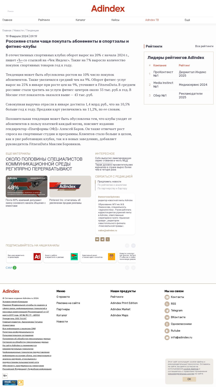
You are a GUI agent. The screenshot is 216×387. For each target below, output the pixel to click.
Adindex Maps (119, 315)
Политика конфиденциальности (18, 332)
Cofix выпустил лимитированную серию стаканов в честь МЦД (113, 159)
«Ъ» (20, 60)
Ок (189, 379)
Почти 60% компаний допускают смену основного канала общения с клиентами (26, 203)
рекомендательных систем (181, 374)
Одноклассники (181, 324)
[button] (133, 245)
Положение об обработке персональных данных (26, 338)
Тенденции (32, 30)
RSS (173, 303)
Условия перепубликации (15, 301)
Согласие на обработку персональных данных (25, 342)
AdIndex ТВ (152, 20)
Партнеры (63, 309)
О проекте (63, 296)
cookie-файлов (190, 369)
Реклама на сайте (68, 303)
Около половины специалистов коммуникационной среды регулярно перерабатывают (44, 165)
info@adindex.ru (181, 337)
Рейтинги (117, 296)
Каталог (62, 315)
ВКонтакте (178, 317)
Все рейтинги (204, 46)
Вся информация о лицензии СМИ (19, 328)
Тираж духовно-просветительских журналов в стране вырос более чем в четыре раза (114, 167)
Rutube (175, 330)
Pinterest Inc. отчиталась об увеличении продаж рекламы (65, 201)
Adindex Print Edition (124, 303)
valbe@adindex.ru (107, 231)
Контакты (177, 297)
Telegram (177, 310)
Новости (19, 30)
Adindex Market (120, 309)
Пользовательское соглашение (18, 335)
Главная (7, 30)
